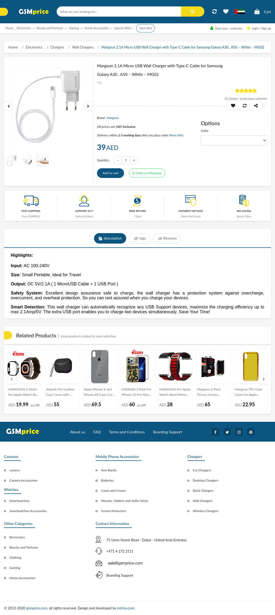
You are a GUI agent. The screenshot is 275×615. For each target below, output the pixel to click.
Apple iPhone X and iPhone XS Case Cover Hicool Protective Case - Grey (99, 393)
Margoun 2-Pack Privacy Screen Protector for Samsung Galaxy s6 (213, 393)
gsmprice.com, (37, 608)
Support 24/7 (84, 211)
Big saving (244, 211)
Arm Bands (109, 470)
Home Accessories (22, 578)
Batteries (107, 480)
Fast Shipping (31, 211)
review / (232, 98)
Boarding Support (167, 432)
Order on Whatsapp (146, 173)
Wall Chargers (82, 47)
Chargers (57, 47)
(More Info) (176, 135)
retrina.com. (126, 608)
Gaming (14, 568)
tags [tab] (139, 238)
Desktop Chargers (205, 480)
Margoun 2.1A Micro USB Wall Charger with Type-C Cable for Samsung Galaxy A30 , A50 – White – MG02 (183, 47)
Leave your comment (253, 98)
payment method (191, 211)
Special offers (123, 28)
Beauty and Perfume (23, 547)
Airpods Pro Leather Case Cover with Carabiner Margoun (60, 393)
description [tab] (109, 238)
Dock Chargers (203, 491)
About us (77, 432)
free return (137, 211)
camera (14, 470)
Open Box (145, 28)
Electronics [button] (24, 28)
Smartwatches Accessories (28, 511)
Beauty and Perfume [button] (50, 28)
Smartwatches (19, 501)
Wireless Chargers (205, 511)
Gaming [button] (74, 28)
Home (9, 28)
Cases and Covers (113, 491)
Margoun (113, 118)
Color (205, 131)
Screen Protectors (113, 511)
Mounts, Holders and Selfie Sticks (124, 501)
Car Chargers (202, 470)
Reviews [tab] (167, 238)
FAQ (97, 432)
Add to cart (110, 173)
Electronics (34, 47)
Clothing (15, 558)
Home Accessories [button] (96, 28)
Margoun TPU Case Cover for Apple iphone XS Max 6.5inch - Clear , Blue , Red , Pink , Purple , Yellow (250, 393)
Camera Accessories (23, 480)
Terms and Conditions (127, 432)
